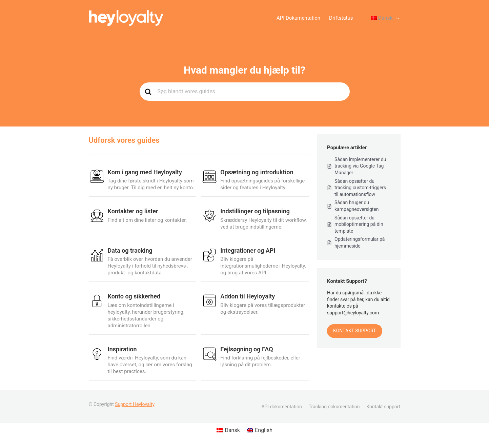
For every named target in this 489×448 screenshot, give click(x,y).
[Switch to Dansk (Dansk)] (228, 430)
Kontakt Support (354, 330)
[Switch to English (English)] (259, 430)
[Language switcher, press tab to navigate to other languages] (382, 18)
